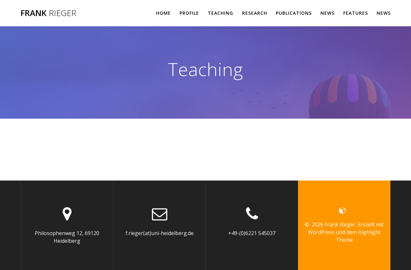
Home (163, 13)
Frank (48, 13)
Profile (189, 13)
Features (355, 13)
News (327, 13)
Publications (294, 13)
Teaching (220, 13)
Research (254, 13)
